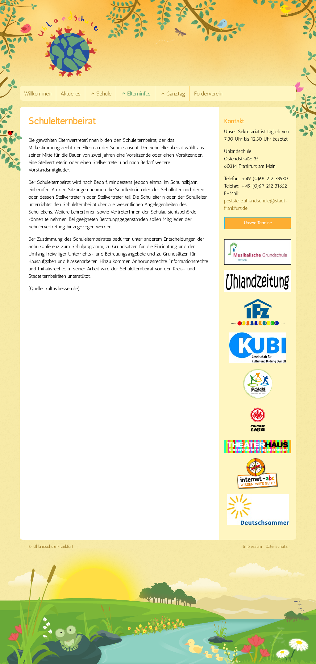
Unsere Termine (258, 223)
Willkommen (38, 93)
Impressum (252, 546)
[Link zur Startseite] (166, 44)
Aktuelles (70, 93)
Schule (100, 93)
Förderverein (208, 93)
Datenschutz (277, 546)
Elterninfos (136, 93)
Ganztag (172, 93)
